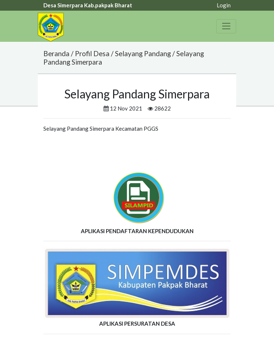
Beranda (56, 53)
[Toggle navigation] (226, 26)
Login (224, 5)
